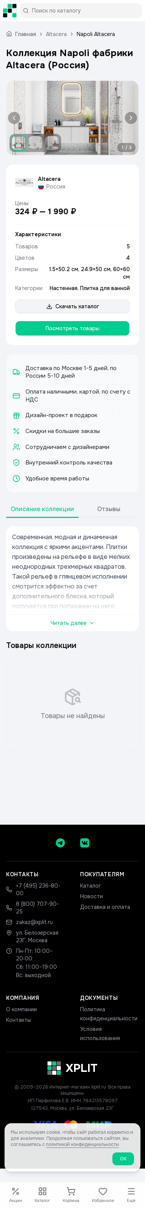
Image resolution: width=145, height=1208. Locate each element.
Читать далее (72, 623)
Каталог (90, 885)
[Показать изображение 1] (18, 143)
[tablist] (72, 509)
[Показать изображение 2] (35, 143)
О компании (21, 1009)
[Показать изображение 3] (52, 143)
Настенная (63, 288)
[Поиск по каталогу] (84, 10)
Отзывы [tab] (108, 509)
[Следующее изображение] (129, 118)
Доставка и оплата (105, 907)
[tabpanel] (72, 578)
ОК (123, 1164)
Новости (91, 896)
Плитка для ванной (105, 288)
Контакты (18, 1020)
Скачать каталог (72, 306)
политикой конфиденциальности (82, 1150)
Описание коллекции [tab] (42, 509)
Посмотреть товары (72, 328)
